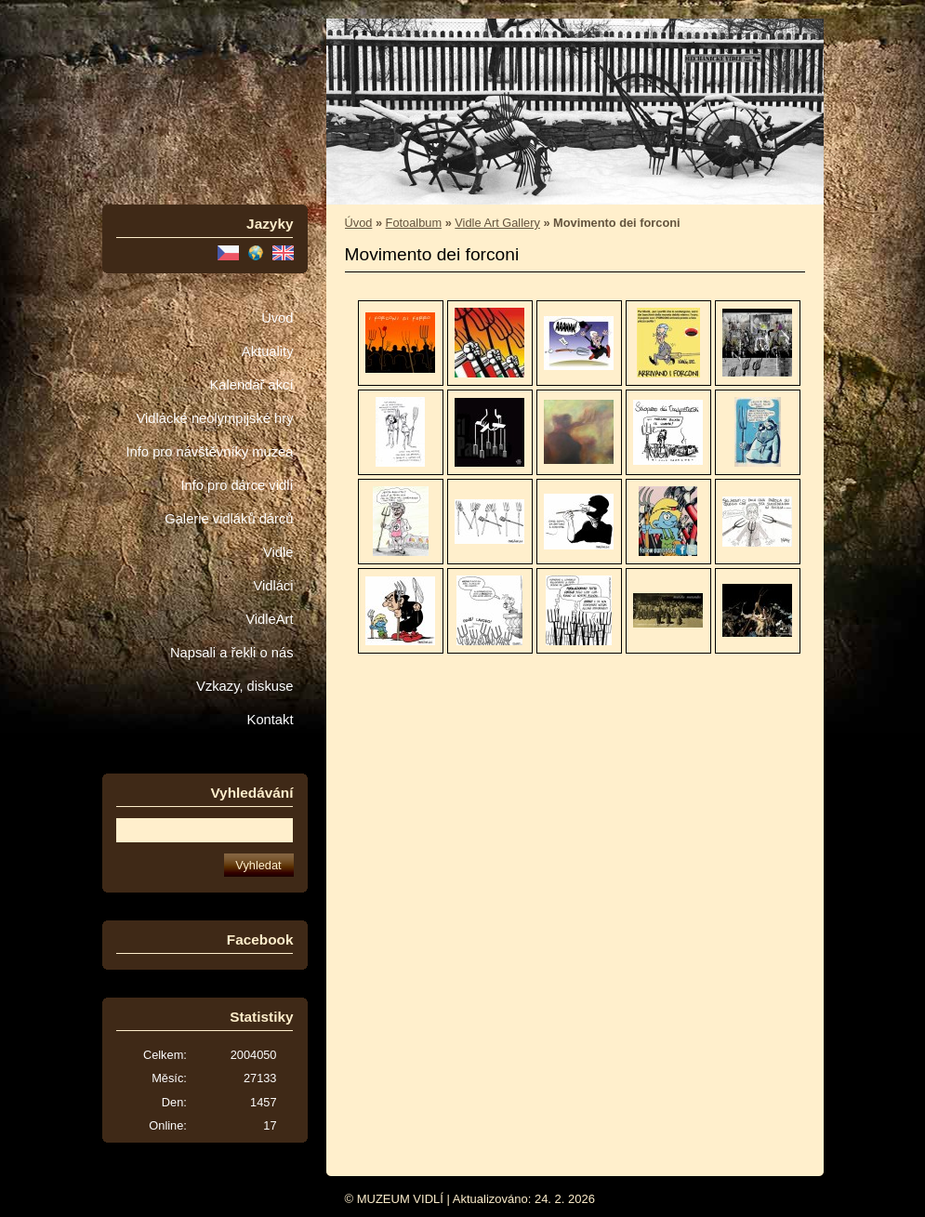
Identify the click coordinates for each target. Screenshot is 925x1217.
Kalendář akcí (251, 384)
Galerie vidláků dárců (229, 518)
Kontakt (270, 719)
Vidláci (273, 585)
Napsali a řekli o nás (232, 652)
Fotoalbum (414, 223)
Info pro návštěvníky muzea (210, 451)
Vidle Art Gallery (497, 223)
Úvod (277, 318)
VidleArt (269, 619)
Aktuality (268, 351)
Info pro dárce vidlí (236, 485)
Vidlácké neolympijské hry (214, 418)
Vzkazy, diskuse (244, 686)
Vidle (278, 552)
